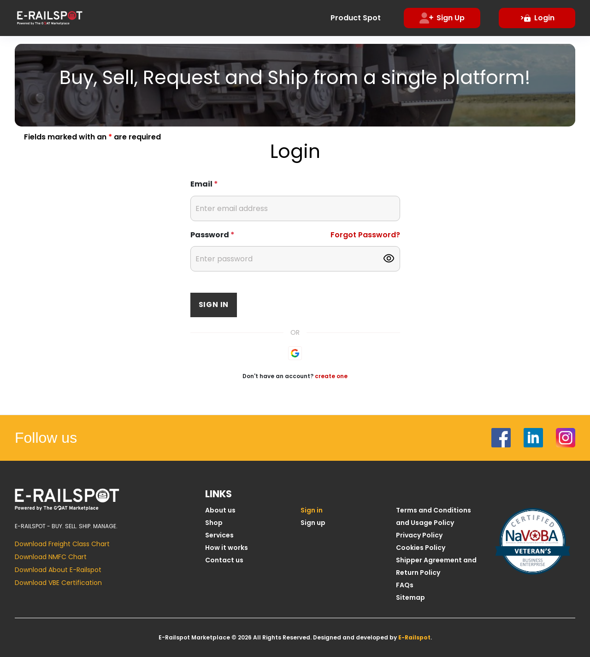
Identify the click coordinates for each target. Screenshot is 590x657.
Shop (214, 522)
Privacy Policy (419, 535)
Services (219, 535)
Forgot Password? (365, 234)
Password (212, 234)
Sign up (313, 522)
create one (331, 376)
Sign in (214, 304)
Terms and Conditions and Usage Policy (433, 516)
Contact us (224, 560)
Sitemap (410, 597)
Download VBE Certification (58, 582)
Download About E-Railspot (58, 569)
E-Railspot (414, 637)
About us (220, 510)
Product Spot (355, 17)
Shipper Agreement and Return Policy (436, 566)
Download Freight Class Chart (62, 544)
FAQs (404, 585)
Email (204, 184)
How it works (226, 547)
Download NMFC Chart (51, 556)
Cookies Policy (420, 547)
